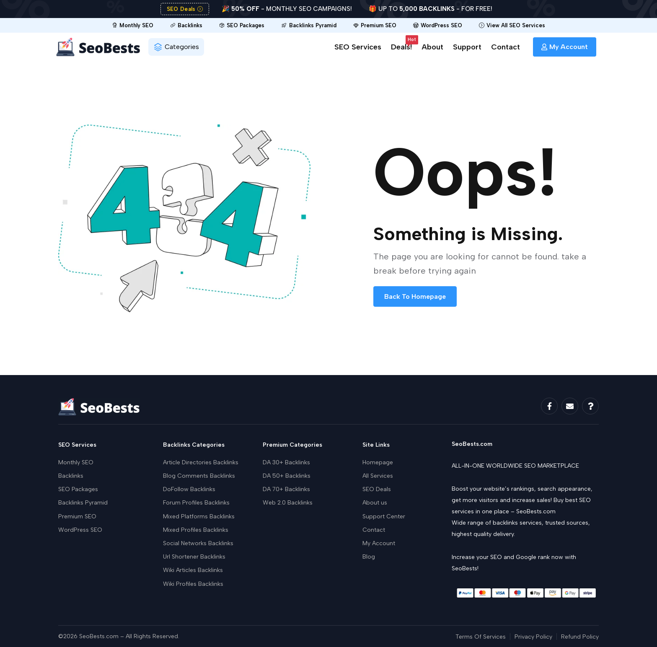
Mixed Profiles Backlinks (195, 529)
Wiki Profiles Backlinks (193, 583)
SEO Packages (78, 489)
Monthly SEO (75, 462)
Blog (368, 556)
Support (467, 47)
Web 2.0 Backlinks (288, 502)
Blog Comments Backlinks (199, 475)
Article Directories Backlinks (200, 462)
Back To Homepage (415, 296)
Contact (505, 47)
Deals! (401, 45)
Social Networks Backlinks (198, 543)
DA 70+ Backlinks (286, 489)
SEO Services (357, 47)
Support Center (383, 516)
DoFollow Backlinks (189, 489)
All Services (377, 475)
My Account (378, 543)
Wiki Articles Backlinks (193, 570)
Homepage (377, 462)
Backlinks (70, 475)
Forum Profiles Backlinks (196, 502)
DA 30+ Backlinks (286, 462)
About (432, 47)
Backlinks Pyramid (83, 502)
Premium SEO (77, 516)
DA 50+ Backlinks (286, 475)
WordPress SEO (80, 529)
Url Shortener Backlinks (194, 556)
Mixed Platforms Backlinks (199, 516)
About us (374, 502)
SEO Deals (376, 489)
